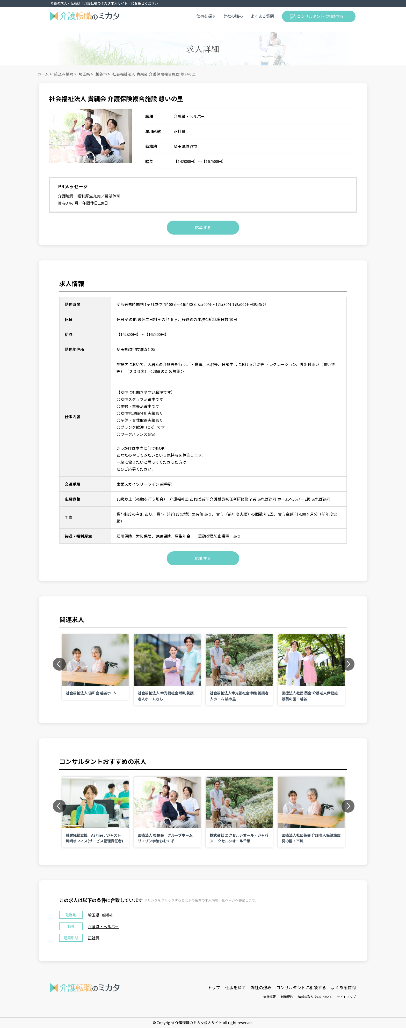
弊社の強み (233, 16)
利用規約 (287, 996)
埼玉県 (84, 74)
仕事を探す (206, 16)
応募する (203, 227)
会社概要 (269, 996)
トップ (214, 987)
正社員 (93, 938)
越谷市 (101, 74)
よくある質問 (262, 16)
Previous (59, 663)
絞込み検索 (63, 74)
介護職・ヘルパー (103, 926)
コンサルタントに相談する (320, 16)
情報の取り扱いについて (315, 996)
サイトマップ (346, 996)
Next (348, 663)
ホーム (43, 74)
